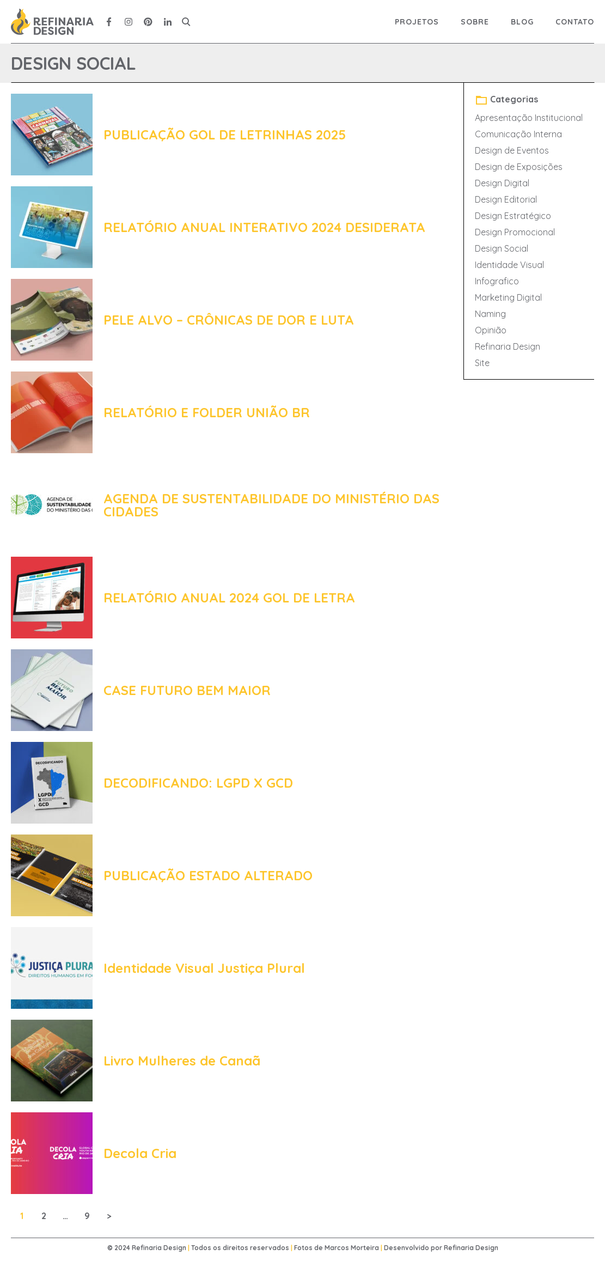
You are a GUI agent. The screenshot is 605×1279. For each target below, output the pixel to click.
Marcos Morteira (352, 1248)
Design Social (501, 248)
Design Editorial (506, 199)
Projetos (417, 22)
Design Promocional (515, 232)
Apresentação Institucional (529, 117)
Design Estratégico (513, 215)
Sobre (475, 22)
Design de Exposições (519, 166)
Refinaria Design (507, 346)
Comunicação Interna (518, 134)
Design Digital (502, 183)
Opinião (490, 330)
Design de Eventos (512, 150)
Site (482, 362)
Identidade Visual (509, 264)
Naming (490, 313)
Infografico (497, 281)
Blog (522, 22)
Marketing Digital (508, 297)
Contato (574, 22)
